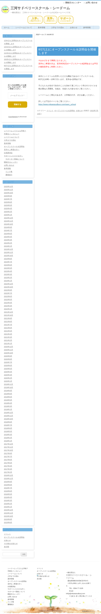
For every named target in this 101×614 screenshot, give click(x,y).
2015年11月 (8, 513)
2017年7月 (8, 457)
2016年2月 (8, 504)
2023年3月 (8, 274)
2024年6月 (8, 234)
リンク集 (9, 172)
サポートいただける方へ (13, 156)
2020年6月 (8, 365)
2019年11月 (8, 384)
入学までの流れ (57, 27)
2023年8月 (8, 259)
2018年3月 (8, 435)
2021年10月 (8, 315)
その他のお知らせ (11, 544)
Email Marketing (13, 116)
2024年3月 (8, 240)
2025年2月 (8, 212)
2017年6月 (8, 460)
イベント (50, 111)
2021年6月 (8, 328)
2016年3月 (8, 500)
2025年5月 (8, 205)
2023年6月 (8, 265)
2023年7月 (8, 262)
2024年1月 (8, 246)
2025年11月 (8, 190)
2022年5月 (8, 300)
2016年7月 (8, 488)
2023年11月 (8, 252)
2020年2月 (8, 378)
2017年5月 (8, 463)
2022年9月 (8, 290)
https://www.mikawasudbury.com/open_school (57, 104)
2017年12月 (8, 444)
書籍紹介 (9, 175)
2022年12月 (8, 284)
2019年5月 (8, 400)
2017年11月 (8, 447)
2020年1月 (8, 381)
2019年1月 (8, 409)
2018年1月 (8, 441)
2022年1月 (8, 309)
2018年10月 (8, 419)
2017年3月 (8, 469)
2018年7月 (8, 425)
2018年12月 (8, 413)
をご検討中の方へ (35, 19)
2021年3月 (8, 337)
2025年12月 (8, 186)
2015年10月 (8, 516)
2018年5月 (8, 431)
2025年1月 (8, 215)
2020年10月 (8, 353)
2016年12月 (8, 475)
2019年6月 (8, 397)
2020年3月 (8, 375)
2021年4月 (8, 334)
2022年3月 (8, 306)
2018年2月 (8, 438)
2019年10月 (8, 387)
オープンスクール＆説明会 (64, 111)
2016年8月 (8, 485)
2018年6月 (8, 428)
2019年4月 (8, 403)
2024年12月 (8, 218)
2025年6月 (8, 202)
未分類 (6, 547)
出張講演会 (8, 153)
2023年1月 (8, 281)
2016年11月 (8, 479)
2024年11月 (8, 221)
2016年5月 (8, 494)
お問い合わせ (91, 3)
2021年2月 (8, 340)
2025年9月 (8, 196)
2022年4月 (8, 303)
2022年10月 (8, 287)
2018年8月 (8, 422)
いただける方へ (66, 19)
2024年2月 (8, 243)
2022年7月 (8, 293)
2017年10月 (8, 450)
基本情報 (41, 27)
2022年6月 (8, 296)
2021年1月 (8, 343)
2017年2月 (8, 472)
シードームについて (23, 27)
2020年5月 (8, 369)
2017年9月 (8, 453)
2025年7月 (8, 199)
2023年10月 (8, 256)
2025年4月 (8, 208)
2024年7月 (8, 230)
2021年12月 (8, 312)
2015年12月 (8, 510)
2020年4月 (8, 372)
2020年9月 (8, 356)
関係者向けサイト (88, 611)
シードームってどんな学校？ (15, 131)
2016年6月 (8, 491)
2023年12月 (8, 249)
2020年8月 (8, 359)
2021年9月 (8, 318)
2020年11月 (8, 350)
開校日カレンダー (73, 3)
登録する (18, 104)
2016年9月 (8, 482)
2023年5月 (8, 268)
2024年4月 (8, 237)
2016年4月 (8, 497)
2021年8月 (8, 322)
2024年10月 (8, 224)
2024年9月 (8, 227)
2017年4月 (8, 466)
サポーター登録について (15, 159)
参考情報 (87, 27)
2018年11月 (8, 416)
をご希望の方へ (50, 19)
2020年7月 (8, 362)
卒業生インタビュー (11, 134)
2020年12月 (8, 347)
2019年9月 (8, 391)
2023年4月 (8, 271)
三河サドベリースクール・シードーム (40, 8)
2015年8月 (8, 522)
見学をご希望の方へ (11, 150)
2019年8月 (8, 394)
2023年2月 (8, 278)
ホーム (6, 27)
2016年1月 (8, 507)
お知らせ (73, 27)
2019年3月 (8, 406)
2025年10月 (8, 193)
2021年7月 (8, 325)
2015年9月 (8, 519)
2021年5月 (8, 331)
